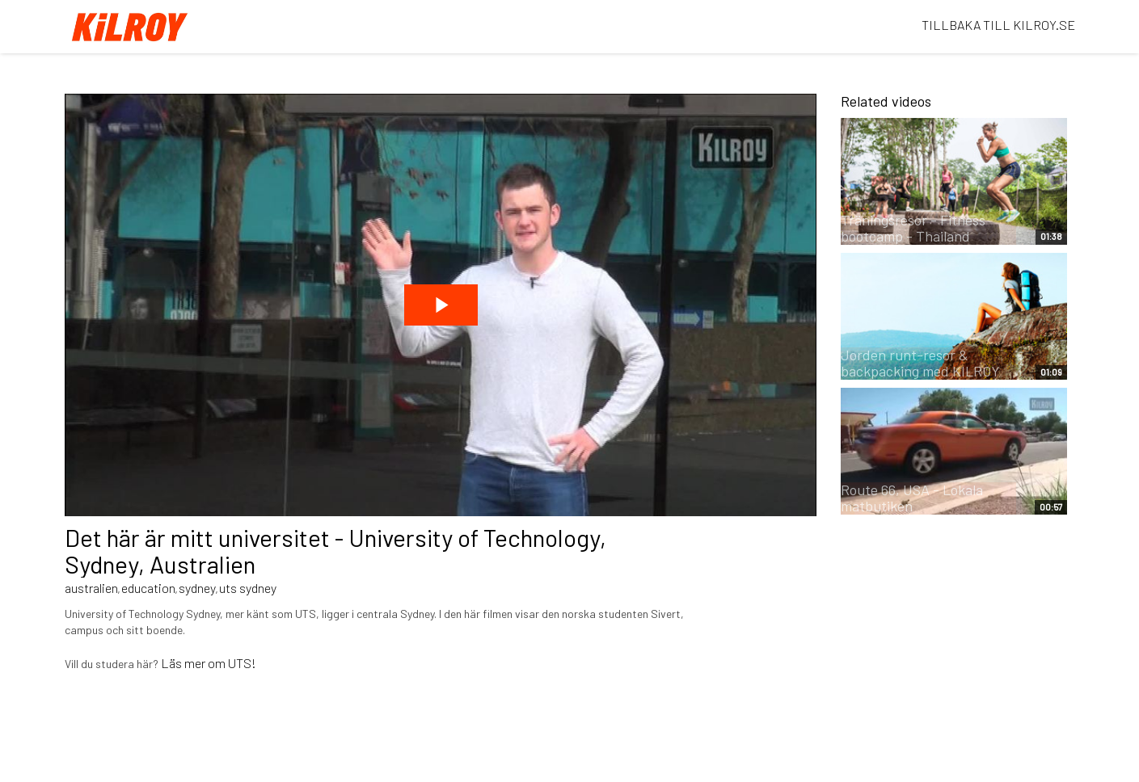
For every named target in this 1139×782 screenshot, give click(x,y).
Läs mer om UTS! (208, 663)
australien (91, 587)
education (148, 587)
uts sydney (247, 587)
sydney (197, 587)
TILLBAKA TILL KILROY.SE (998, 24)
